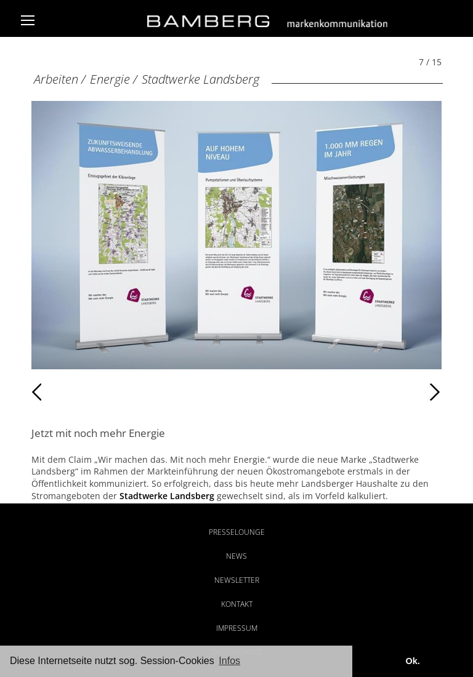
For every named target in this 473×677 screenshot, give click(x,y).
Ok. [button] (412, 661)
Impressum (236, 628)
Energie (110, 79)
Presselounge (237, 532)
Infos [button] (229, 660)
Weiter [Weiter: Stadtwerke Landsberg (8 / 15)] (339, 392)
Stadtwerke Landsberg (200, 79)
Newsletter (236, 580)
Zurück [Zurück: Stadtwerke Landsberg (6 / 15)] (58, 392)
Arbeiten (56, 79)
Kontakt (237, 604)
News (236, 556)
